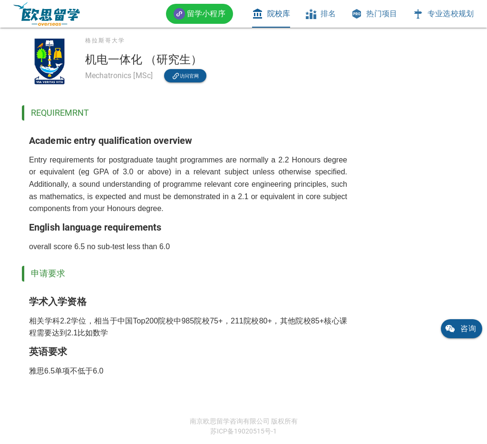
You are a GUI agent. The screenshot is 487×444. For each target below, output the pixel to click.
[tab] (271, 14)
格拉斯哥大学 (105, 40)
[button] (199, 13)
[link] (47, 14)
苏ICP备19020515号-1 (243, 431)
